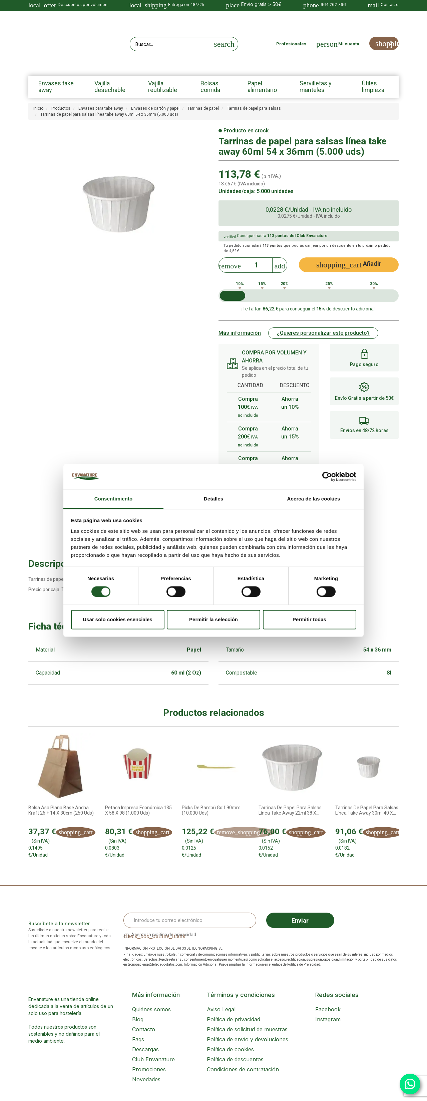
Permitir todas (309, 619)
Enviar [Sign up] (300, 920)
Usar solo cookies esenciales (117, 619)
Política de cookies (230, 1049)
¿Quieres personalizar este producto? (323, 333)
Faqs (138, 1039)
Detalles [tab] (213, 498)
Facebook (328, 1009)
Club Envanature (153, 1059)
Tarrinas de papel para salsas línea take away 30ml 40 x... (366, 810)
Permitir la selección (213, 619)
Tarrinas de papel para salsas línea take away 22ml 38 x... (290, 810)
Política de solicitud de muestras (247, 1029)
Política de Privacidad (303, 964)
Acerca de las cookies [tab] (313, 498)
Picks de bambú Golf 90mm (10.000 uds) (211, 810)
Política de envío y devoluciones (247, 1039)
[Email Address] (189, 920)
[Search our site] (170, 44)
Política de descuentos (235, 1059)
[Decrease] (230, 264)
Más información (240, 333)
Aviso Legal (221, 1009)
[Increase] (280, 264)
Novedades (146, 1079)
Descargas (145, 1049)
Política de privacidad (233, 1019)
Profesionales (291, 43)
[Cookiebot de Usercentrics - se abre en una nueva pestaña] (327, 477)
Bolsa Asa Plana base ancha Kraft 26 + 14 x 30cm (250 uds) (61, 810)
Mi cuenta (348, 43)
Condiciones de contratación (243, 1069)
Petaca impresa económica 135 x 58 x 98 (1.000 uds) (138, 810)
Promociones (149, 1069)
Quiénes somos (151, 1009)
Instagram (328, 1019)
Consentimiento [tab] (113, 498)
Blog (137, 1019)
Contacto (143, 1029)
